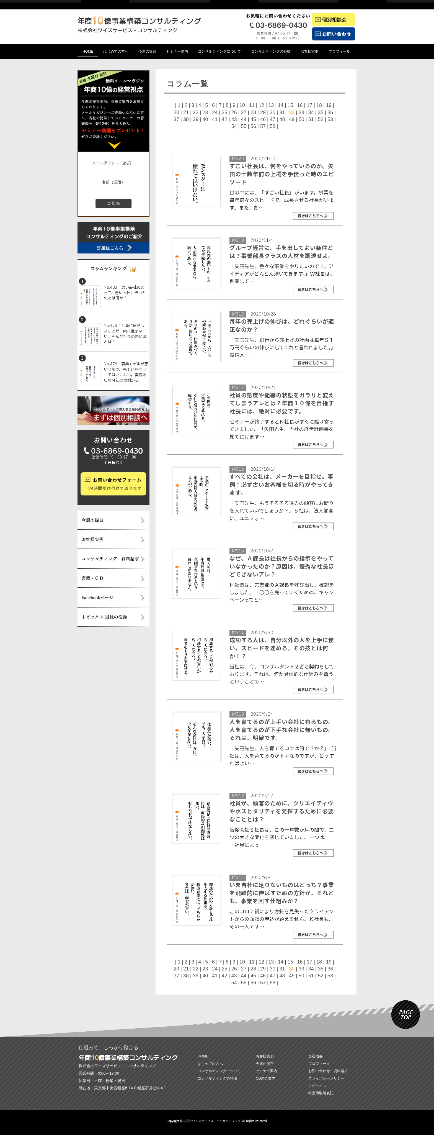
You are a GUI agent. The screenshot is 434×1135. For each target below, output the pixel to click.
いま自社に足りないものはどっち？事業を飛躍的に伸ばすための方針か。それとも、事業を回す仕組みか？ (281, 893)
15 (290, 105)
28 (253, 112)
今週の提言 (147, 51)
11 (252, 105)
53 (330, 119)
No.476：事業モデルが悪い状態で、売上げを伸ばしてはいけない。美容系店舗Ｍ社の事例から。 (126, 372)
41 (215, 119)
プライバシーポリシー (326, 1078)
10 (242, 105)
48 (282, 119)
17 (309, 105)
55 (243, 126)
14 (280, 105)
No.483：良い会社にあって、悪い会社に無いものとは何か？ (125, 293)
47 (272, 119)
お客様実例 (310, 51)
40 (205, 119)
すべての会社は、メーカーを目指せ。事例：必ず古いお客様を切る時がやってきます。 (281, 484)
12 (261, 105)
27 (243, 112)
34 (311, 112)
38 (186, 119)
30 (272, 112)
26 (234, 112)
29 (263, 112)
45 (253, 119)
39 (195, 119)
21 (186, 112)
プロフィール (339, 51)
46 (263, 119)
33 (301, 112)
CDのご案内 (265, 1078)
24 (215, 112)
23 (205, 112)
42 (224, 119)
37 (176, 119)
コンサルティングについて (219, 51)
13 (271, 105)
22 (195, 112)
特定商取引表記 (321, 1093)
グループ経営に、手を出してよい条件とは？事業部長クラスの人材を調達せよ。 (281, 252)
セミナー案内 (177, 51)
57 (263, 126)
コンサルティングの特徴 (271, 51)
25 (224, 112)
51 (311, 119)
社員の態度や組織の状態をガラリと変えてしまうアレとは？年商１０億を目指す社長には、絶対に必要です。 (281, 403)
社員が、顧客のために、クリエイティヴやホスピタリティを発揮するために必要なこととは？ (281, 811)
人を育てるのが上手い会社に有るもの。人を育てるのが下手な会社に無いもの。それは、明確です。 (281, 730)
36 (330, 112)
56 (253, 126)
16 (300, 105)
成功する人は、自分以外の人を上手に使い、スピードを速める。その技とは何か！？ (281, 648)
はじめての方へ (115, 51)
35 (320, 112)
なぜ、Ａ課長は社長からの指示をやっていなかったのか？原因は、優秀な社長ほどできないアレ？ (281, 566)
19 (329, 105)
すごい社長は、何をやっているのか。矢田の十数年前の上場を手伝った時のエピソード (281, 174)
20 (176, 112)
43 (234, 119)
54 (234, 126)
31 (282, 112)
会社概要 (315, 1056)
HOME (87, 51)
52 (320, 119)
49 (291, 119)
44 (243, 119)
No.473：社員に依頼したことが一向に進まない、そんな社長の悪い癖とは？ (125, 334)
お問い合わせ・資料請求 (328, 1071)
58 (272, 126)
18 (319, 105)
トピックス (317, 1086)
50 (301, 119)
